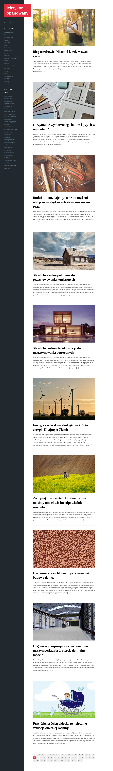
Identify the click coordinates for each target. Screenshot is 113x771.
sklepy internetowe (10, 66)
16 (82, 754)
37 (93, 757)
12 (69, 754)
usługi (6, 73)
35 (86, 757)
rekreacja (7, 61)
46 (62, 760)
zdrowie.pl (7, 84)
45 (58, 760)
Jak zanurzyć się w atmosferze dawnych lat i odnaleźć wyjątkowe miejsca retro (10, 127)
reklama (6, 55)
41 (44, 760)
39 (38, 760)
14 (76, 754)
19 (93, 754)
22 (41, 757)
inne (5, 45)
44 (55, 760)
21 (38, 757)
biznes (6, 35)
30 (69, 757)
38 (34, 760)
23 (44, 757)
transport (7, 68)
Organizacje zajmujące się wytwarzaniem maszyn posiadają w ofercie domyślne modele (62, 650)
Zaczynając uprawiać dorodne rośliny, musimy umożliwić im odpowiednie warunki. (60, 502)
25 (51, 757)
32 (75, 757)
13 (72, 754)
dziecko (6, 40)
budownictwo (8, 37)
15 (79, 754)
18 (89, 754)
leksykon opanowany (17, 10)
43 (51, 760)
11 (65, 754)
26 (55, 757)
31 (72, 757)
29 (65, 757)
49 (72, 760)
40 (41, 760)
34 (82, 757)
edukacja (7, 42)
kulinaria (7, 48)
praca (6, 53)
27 (58, 757)
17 (86, 754)
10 (62, 754)
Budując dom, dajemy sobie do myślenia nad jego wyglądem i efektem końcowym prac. (61, 202)
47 (65, 760)
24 (48, 757)
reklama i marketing (10, 58)
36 (89, 757)
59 (79, 760)
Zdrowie (6, 81)
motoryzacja (8, 50)
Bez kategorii (8, 32)
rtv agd (6, 63)
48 (69, 760)
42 (48, 760)
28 (62, 757)
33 (79, 757)
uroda (6, 71)
